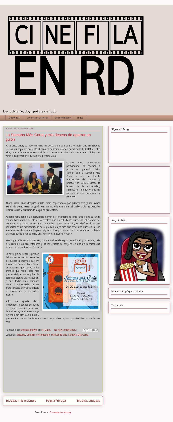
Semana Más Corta (78, 334)
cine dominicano (63, 118)
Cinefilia (31, 334)
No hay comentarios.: (65, 329)
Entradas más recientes (21, 400)
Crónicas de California (37, 118)
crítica (80, 118)
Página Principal (56, 400)
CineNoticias (15, 118)
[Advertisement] (53, 365)
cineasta (21, 334)
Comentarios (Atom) (60, 412)
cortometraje (43, 334)
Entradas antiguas (88, 400)
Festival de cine (59, 334)
